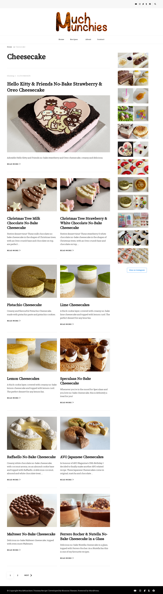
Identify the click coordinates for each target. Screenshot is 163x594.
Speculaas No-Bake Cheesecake (75, 380)
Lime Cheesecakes (75, 304)
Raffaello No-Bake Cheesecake (31, 456)
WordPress (94, 589)
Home (61, 39)
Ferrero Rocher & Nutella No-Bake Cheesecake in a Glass (84, 535)
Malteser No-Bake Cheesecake (31, 533)
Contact (100, 39)
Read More (14, 164)
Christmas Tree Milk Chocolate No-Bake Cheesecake (23, 223)
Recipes (74, 39)
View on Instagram (137, 270)
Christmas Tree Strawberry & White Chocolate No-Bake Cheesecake (83, 223)
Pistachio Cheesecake (24, 304)
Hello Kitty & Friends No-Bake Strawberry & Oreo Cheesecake (55, 87)
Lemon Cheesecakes (23, 378)
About (88, 39)
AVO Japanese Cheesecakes (82, 456)
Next (28, 574)
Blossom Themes (69, 589)
